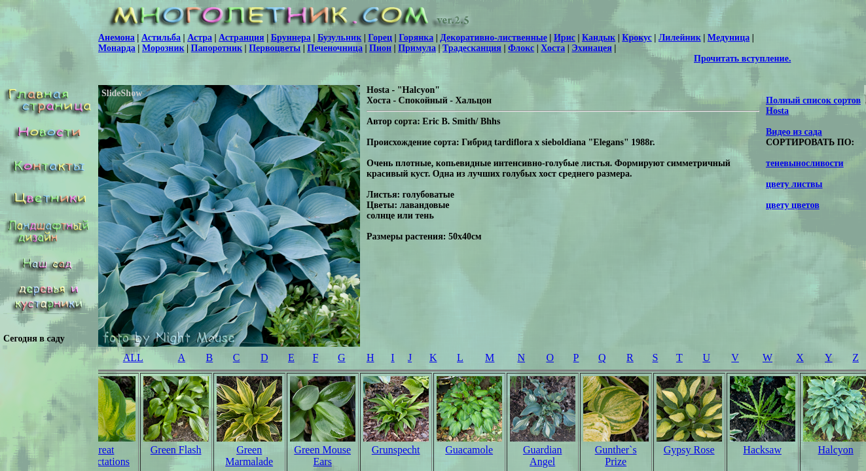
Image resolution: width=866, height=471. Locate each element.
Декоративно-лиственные (493, 38)
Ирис (564, 38)
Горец (380, 38)
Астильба (161, 38)
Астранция (241, 38)
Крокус (637, 38)
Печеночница (335, 48)
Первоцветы (274, 48)
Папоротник (216, 48)
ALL (133, 357)
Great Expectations (102, 455)
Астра (199, 38)
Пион (380, 48)
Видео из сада (794, 132)
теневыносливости (805, 163)
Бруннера (291, 38)
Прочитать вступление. (742, 58)
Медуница (728, 38)
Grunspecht (396, 449)
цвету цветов (793, 205)
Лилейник (680, 38)
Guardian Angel (542, 455)
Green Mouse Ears (322, 455)
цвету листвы (794, 184)
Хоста (553, 48)
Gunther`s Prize (616, 455)
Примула (417, 48)
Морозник (163, 48)
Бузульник (339, 38)
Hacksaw (762, 449)
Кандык (598, 38)
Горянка (416, 38)
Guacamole (469, 449)
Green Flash (176, 449)
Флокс (521, 48)
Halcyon (836, 449)
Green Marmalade (249, 455)
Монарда (116, 48)
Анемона (116, 38)
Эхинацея (591, 48)
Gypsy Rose (689, 449)
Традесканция (471, 48)
